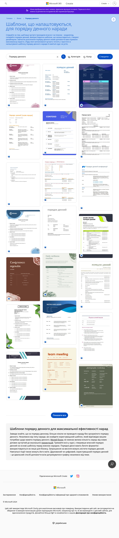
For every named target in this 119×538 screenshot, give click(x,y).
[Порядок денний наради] (60, 228)
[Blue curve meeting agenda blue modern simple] (60, 322)
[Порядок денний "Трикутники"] (23, 327)
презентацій (47, 442)
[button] (113, 19)
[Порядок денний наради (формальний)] (60, 86)
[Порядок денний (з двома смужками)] (23, 376)
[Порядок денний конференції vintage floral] (96, 186)
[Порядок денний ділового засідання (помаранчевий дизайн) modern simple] (23, 135)
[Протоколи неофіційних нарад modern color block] (96, 135)
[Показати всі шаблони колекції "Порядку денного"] (59, 415)
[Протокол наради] (60, 181)
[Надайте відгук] (112, 464)
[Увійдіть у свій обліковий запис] (115, 3)
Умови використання (101, 495)
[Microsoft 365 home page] (54, 3)
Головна (9, 18)
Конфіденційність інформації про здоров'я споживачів (63, 495)
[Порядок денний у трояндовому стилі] (23, 86)
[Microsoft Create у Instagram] (77, 476)
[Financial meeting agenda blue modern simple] (96, 86)
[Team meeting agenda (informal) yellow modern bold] (60, 370)
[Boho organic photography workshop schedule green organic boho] (96, 386)
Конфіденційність (27, 495)
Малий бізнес (57, 439)
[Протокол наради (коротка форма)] (23, 184)
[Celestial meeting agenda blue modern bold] (60, 133)
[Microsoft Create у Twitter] (71, 476)
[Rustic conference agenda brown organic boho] (23, 279)
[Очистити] (58, 56)
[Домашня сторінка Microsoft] (59, 487)
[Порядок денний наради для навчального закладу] (96, 236)
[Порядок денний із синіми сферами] (23, 232)
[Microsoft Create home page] (69, 3)
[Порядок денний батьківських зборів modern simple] (96, 285)
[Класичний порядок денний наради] (96, 337)
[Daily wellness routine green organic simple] (60, 275)
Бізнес (19, 18)
